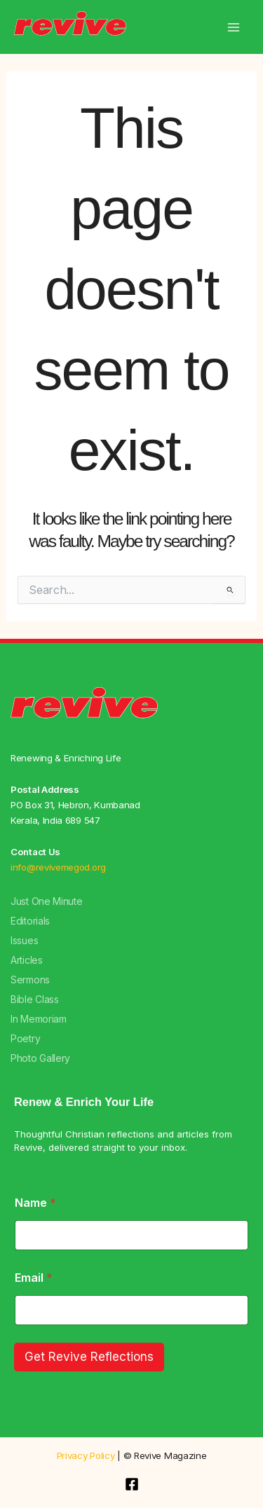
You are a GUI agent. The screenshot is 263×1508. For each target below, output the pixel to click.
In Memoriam (39, 1019)
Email (34, 1278)
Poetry (25, 1038)
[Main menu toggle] (233, 27)
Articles (27, 960)
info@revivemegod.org (58, 867)
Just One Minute (47, 901)
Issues (24, 940)
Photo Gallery (40, 1058)
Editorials (30, 921)
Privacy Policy (86, 1455)
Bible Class (35, 999)
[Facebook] (132, 1484)
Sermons (30, 979)
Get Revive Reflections (89, 1357)
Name (35, 1203)
